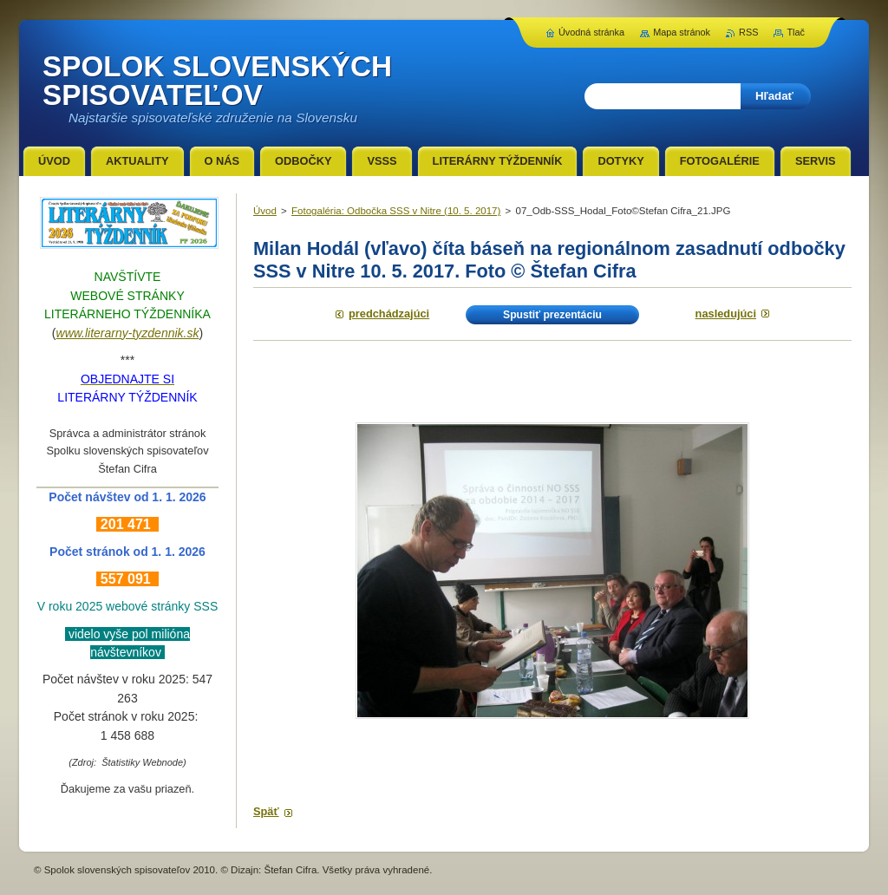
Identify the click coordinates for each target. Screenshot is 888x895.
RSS (748, 32)
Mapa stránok (681, 32)
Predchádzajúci (389, 313)
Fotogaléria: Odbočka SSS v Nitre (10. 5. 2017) (395, 211)
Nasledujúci (725, 313)
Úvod (265, 211)
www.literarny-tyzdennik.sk (127, 333)
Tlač (796, 32)
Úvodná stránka (591, 32)
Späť (266, 811)
